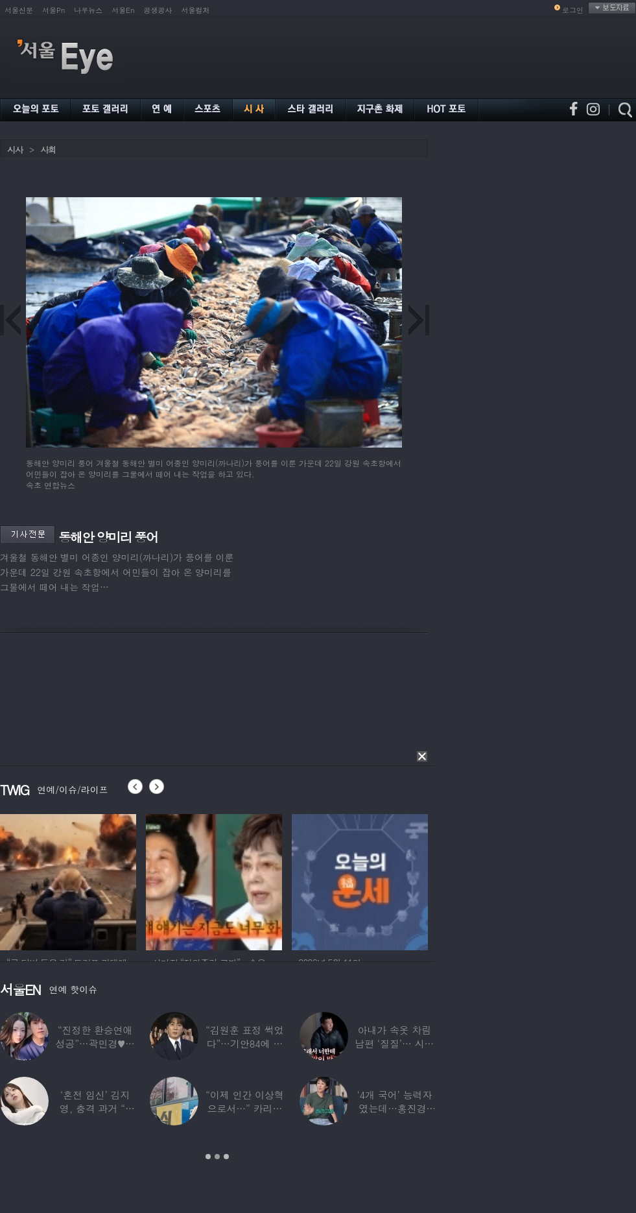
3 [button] (226, 1156)
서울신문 (19, 10)
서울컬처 (196, 10)
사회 (48, 149)
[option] (68, 880)
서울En (123, 10)
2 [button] (217, 1156)
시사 (15, 149)
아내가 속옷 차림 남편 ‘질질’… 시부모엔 (394, 1043)
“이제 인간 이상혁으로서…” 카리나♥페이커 (244, 1108)
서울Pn (53, 10)
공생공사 (158, 10)
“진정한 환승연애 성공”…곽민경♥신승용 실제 (94, 1043)
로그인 (572, 10)
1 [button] (208, 1156)
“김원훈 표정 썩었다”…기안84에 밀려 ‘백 (244, 1043)
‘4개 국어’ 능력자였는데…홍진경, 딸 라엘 (394, 1108)
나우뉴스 (88, 10)
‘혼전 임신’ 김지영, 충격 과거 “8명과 (95, 1108)
